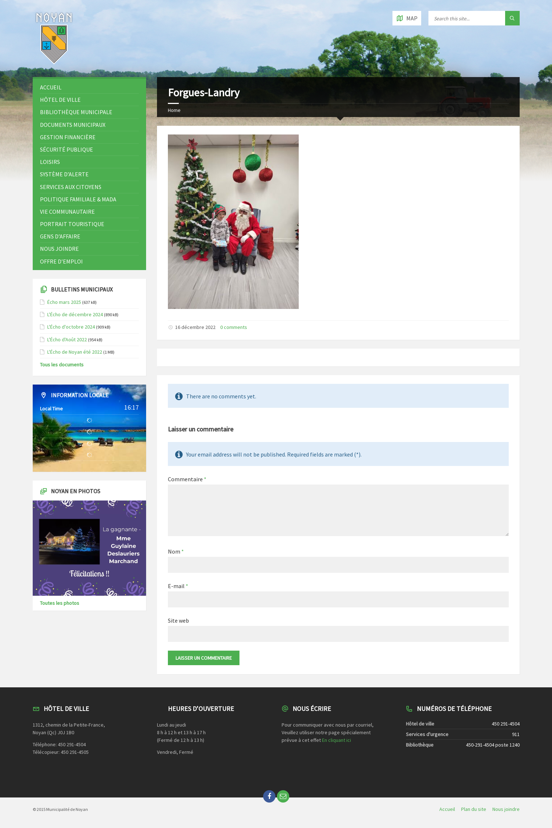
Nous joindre (59, 248)
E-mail (178, 586)
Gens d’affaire (60, 236)
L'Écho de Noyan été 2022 (74, 352)
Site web (178, 620)
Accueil (50, 87)
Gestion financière (68, 137)
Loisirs (50, 161)
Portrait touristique (72, 224)
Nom (176, 551)
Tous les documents (62, 364)
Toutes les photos (59, 603)
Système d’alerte (64, 174)
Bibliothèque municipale (76, 112)
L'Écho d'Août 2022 (67, 339)
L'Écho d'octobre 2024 (71, 326)
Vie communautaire (67, 211)
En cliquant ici (336, 740)
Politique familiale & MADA (78, 199)
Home (174, 110)
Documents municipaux (72, 124)
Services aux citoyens (70, 186)
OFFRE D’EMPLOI (61, 261)
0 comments (233, 327)
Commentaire (187, 479)
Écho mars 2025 (64, 302)
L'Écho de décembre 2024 (75, 314)
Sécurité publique (66, 149)
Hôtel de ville (60, 99)
